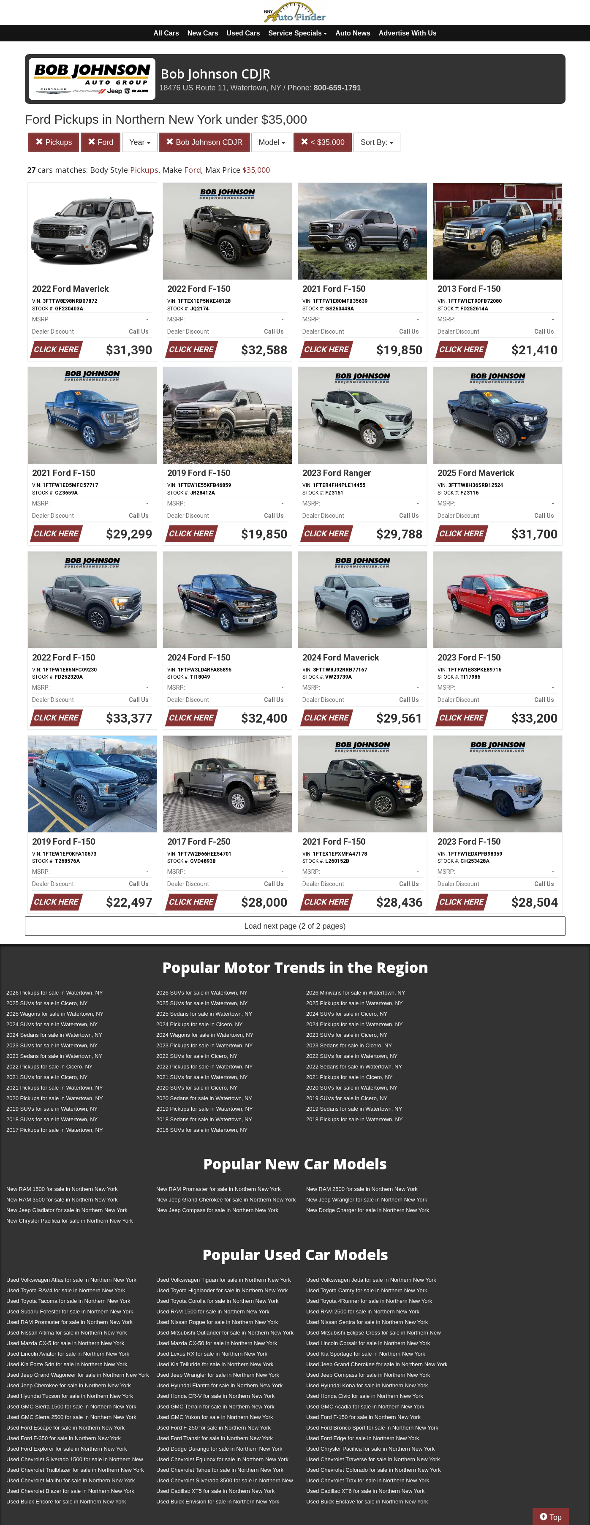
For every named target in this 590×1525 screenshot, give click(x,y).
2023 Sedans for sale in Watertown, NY (54, 1056)
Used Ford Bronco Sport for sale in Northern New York (372, 1427)
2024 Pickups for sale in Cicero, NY (199, 1024)
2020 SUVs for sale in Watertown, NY (351, 1088)
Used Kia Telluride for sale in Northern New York (214, 1364)
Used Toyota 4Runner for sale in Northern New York (369, 1301)
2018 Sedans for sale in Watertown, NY (204, 1119)
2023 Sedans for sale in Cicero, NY (349, 1045)
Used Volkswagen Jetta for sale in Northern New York (371, 1280)
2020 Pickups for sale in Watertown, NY (54, 1098)
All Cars (166, 33)
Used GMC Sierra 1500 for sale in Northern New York (71, 1406)
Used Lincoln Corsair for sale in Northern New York (368, 1343)
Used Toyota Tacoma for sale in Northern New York (68, 1301)
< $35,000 (323, 142)
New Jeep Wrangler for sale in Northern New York (366, 1199)
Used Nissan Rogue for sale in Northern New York (217, 1322)
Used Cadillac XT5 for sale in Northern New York (215, 1491)
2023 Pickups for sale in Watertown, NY (204, 1045)
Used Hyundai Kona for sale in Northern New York (367, 1385)
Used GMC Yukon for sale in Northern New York (214, 1417)
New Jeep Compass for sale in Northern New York (217, 1210)
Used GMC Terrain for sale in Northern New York (215, 1406)
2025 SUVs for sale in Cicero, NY (46, 1003)
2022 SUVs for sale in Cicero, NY (196, 1056)
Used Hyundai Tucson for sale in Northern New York (69, 1396)
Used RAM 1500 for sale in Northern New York (212, 1311)
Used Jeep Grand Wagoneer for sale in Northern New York (77, 1375)
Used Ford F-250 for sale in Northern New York (213, 1427)
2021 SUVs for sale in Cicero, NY (46, 1077)
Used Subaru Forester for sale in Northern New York (69, 1311)
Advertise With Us (408, 33)
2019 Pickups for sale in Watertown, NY (204, 1109)
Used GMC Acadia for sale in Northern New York (365, 1406)
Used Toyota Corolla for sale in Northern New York (217, 1301)
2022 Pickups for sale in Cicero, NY (49, 1066)
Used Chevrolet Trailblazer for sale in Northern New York (75, 1470)
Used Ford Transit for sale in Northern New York (214, 1438)
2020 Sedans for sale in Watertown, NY (204, 1098)
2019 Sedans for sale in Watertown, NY (354, 1109)
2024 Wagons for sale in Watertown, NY (204, 1035)
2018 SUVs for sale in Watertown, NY (52, 1119)
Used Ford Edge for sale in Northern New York (362, 1438)
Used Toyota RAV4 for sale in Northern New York (65, 1290)
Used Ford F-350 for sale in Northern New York (63, 1438)
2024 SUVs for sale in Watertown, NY (52, 1024)
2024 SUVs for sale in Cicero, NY (346, 1014)
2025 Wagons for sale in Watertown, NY (54, 1014)
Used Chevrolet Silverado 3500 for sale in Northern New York (224, 1482)
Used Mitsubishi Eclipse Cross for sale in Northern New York (373, 1334)
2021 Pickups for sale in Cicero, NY (349, 1077)
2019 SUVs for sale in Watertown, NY (52, 1109)
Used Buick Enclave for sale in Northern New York (367, 1501)
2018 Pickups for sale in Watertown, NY (354, 1119)
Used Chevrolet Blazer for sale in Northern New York (70, 1491)
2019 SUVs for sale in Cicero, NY (346, 1098)
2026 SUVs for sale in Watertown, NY (201, 992)
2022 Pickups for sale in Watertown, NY (204, 1066)
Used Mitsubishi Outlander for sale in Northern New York (225, 1332)
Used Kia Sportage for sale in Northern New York (365, 1354)
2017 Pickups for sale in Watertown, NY (54, 1130)
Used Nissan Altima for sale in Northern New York (66, 1332)
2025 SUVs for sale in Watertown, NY (201, 1003)
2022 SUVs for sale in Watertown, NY (351, 1056)
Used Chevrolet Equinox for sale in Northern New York (222, 1459)
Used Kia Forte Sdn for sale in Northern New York (66, 1364)
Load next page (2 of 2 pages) (294, 926)
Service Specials (298, 33)
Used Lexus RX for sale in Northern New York (211, 1354)
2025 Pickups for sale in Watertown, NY (354, 1003)
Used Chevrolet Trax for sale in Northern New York (367, 1480)
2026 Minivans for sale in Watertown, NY (355, 992)
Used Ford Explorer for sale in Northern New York (66, 1449)
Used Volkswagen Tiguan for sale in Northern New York (223, 1280)
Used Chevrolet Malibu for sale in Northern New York (70, 1480)
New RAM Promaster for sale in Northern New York (218, 1189)
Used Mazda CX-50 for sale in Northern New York (216, 1343)
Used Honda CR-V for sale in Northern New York (215, 1396)
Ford (100, 142)
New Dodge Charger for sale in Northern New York (367, 1210)
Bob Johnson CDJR (204, 142)
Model (271, 142)
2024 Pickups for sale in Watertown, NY (354, 1024)
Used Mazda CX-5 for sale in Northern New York (65, 1343)
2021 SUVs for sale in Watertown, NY (201, 1077)
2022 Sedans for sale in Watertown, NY (354, 1066)
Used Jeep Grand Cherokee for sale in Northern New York (377, 1364)
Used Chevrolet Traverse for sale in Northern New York (373, 1459)
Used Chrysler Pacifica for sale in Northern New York (370, 1449)
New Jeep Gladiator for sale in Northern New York (67, 1210)
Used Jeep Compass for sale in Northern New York (368, 1375)
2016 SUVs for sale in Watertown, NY (201, 1130)
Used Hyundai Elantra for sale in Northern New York (219, 1385)
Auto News (352, 33)
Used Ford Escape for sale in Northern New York (65, 1427)
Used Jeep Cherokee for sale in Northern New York (68, 1385)
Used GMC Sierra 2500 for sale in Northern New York (71, 1417)
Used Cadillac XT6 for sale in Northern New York (365, 1491)
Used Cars (243, 33)
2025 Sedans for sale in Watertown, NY (204, 1014)
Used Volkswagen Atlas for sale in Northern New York (71, 1280)
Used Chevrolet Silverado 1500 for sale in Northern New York (74, 1461)
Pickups (53, 142)
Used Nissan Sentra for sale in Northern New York (367, 1322)
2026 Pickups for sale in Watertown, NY (54, 992)
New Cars (203, 33)
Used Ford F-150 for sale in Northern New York (363, 1417)
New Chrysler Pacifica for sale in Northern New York (69, 1221)
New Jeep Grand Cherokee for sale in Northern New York (226, 1199)
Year (139, 142)
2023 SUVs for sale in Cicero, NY (346, 1035)
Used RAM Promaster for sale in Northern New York (69, 1322)
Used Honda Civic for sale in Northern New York (364, 1396)
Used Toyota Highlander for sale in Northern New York (222, 1290)
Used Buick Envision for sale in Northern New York (217, 1501)
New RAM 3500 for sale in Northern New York (62, 1199)
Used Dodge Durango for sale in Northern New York (219, 1449)
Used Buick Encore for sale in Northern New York (66, 1501)
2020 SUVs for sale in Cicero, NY (196, 1088)
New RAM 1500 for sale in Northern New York (62, 1189)
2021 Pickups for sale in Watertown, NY (54, 1088)
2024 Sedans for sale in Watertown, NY (54, 1035)
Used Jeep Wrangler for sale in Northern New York (217, 1375)
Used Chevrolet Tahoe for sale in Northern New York (219, 1470)
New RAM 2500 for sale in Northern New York (362, 1189)
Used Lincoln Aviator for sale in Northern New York (67, 1354)
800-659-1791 (337, 88)
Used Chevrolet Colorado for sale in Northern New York (373, 1470)
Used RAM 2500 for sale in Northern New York (362, 1311)
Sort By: (377, 142)
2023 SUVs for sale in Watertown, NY (52, 1045)
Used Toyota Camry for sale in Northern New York (366, 1290)
